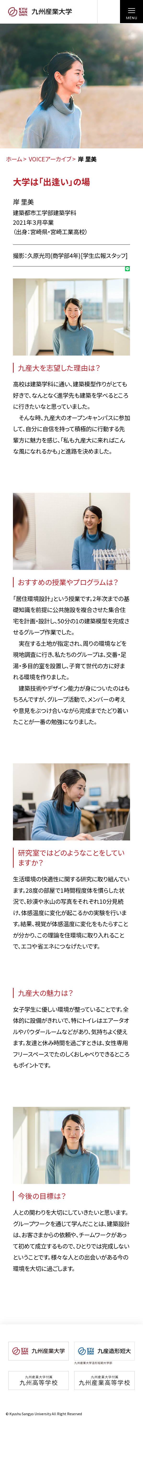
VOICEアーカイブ (50, 159)
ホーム (14, 159)
